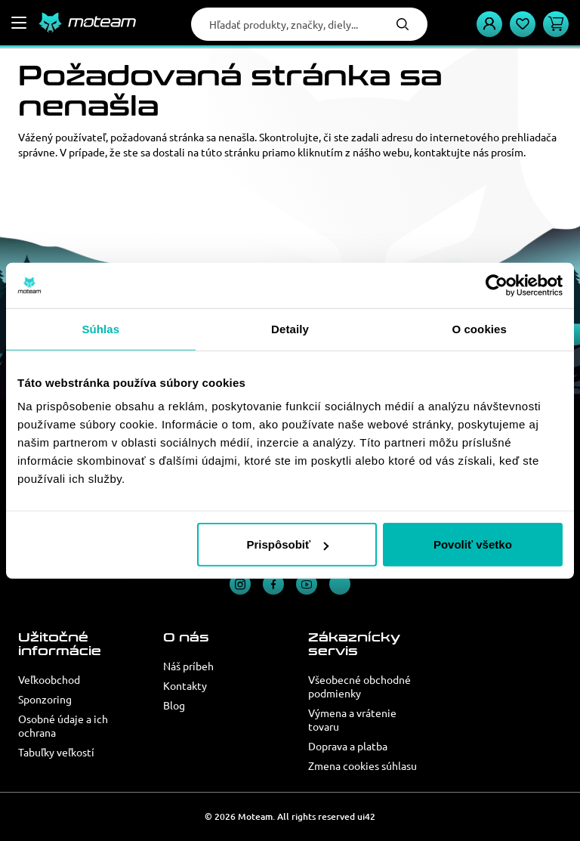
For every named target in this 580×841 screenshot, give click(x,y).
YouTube (307, 584)
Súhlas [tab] (100, 328)
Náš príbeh (188, 665)
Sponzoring (45, 699)
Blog (174, 705)
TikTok (339, 584)
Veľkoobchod (49, 679)
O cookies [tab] (479, 328)
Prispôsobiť (288, 544)
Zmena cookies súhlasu (362, 765)
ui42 (366, 816)
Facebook (273, 584)
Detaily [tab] (290, 328)
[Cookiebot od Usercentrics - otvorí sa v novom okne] (496, 285)
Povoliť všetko (472, 544)
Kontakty (185, 685)
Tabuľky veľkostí (56, 752)
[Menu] (19, 22)
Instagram (240, 584)
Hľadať (402, 24)
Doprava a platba (347, 746)
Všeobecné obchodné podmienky (359, 686)
